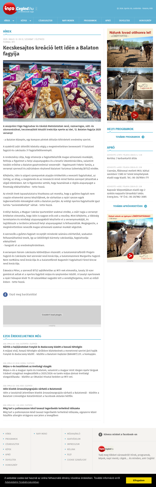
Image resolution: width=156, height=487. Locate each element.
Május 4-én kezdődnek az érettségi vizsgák (27, 366)
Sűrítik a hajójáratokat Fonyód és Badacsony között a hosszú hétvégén (42, 347)
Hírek (7, 20)
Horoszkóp (145, 20)
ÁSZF (69, 454)
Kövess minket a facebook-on (120, 434)
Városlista (36, 9)
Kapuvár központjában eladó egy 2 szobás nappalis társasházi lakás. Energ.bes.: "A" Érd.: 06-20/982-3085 (127, 193)
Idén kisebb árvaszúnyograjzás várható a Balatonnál (32, 389)
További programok (128, 137)
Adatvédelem (73, 439)
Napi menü (41, 434)
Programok (90, 20)
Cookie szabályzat (76, 460)
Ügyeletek (124, 20)
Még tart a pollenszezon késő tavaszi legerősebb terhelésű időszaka (41, 408)
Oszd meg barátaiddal (23, 294)
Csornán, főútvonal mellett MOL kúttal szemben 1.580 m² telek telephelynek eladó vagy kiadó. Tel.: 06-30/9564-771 (128, 174)
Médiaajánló (73, 434)
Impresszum (73, 444)
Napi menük (68, 20)
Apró (108, 20)
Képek (24, 20)
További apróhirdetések (128, 206)
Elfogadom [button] (139, 480)
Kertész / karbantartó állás (122, 158)
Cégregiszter (45, 20)
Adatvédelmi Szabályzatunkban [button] (22, 482)
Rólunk (71, 449)
